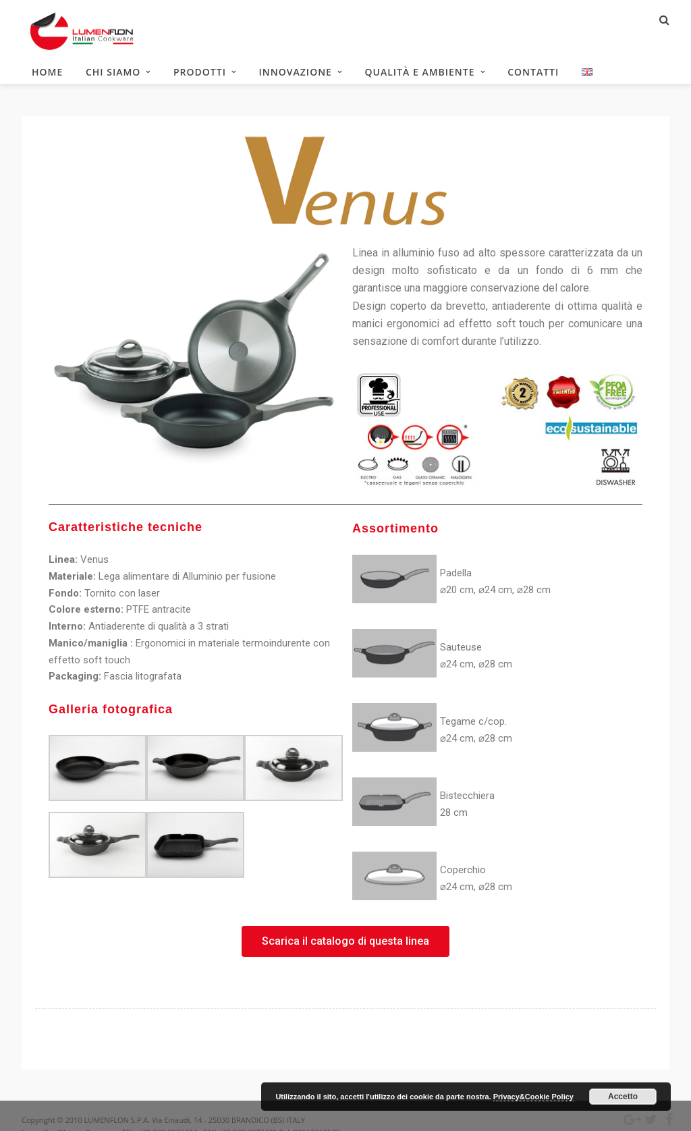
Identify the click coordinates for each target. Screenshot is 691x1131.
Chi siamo (113, 73)
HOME (47, 73)
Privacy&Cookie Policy (533, 1097)
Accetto (623, 1096)
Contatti (533, 73)
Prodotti (199, 73)
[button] (345, 945)
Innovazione (295, 73)
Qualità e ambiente (420, 73)
